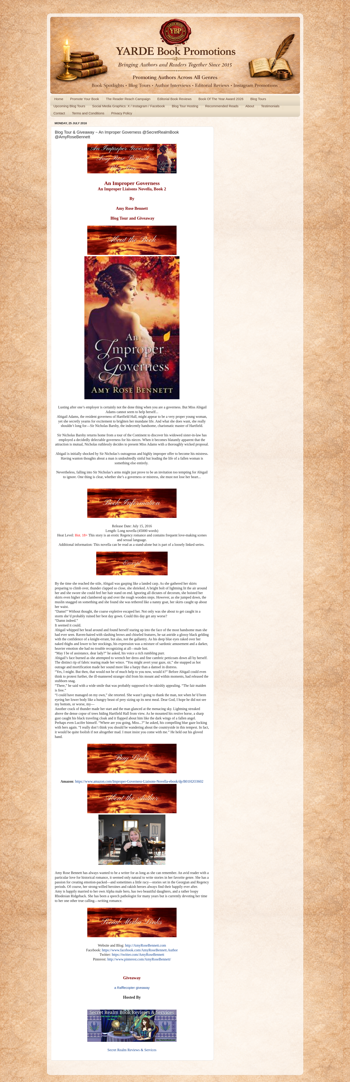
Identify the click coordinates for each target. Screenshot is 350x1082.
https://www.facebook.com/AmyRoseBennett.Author (140, 950)
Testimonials (270, 106)
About (249, 106)
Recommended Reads (221, 106)
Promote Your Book (84, 99)
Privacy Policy (121, 113)
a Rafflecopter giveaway (132, 988)
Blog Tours (258, 99)
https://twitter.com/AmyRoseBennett (138, 954)
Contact (59, 113)
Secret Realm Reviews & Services (131, 1050)
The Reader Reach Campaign (128, 99)
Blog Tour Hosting (185, 106)
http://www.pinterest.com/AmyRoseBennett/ (139, 959)
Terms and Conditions (88, 113)
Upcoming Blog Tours (69, 106)
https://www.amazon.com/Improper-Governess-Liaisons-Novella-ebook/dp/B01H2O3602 (139, 781)
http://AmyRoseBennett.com (145, 945)
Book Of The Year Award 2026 (220, 99)
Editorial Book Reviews (174, 99)
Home (58, 99)
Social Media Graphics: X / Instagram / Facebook (128, 106)
